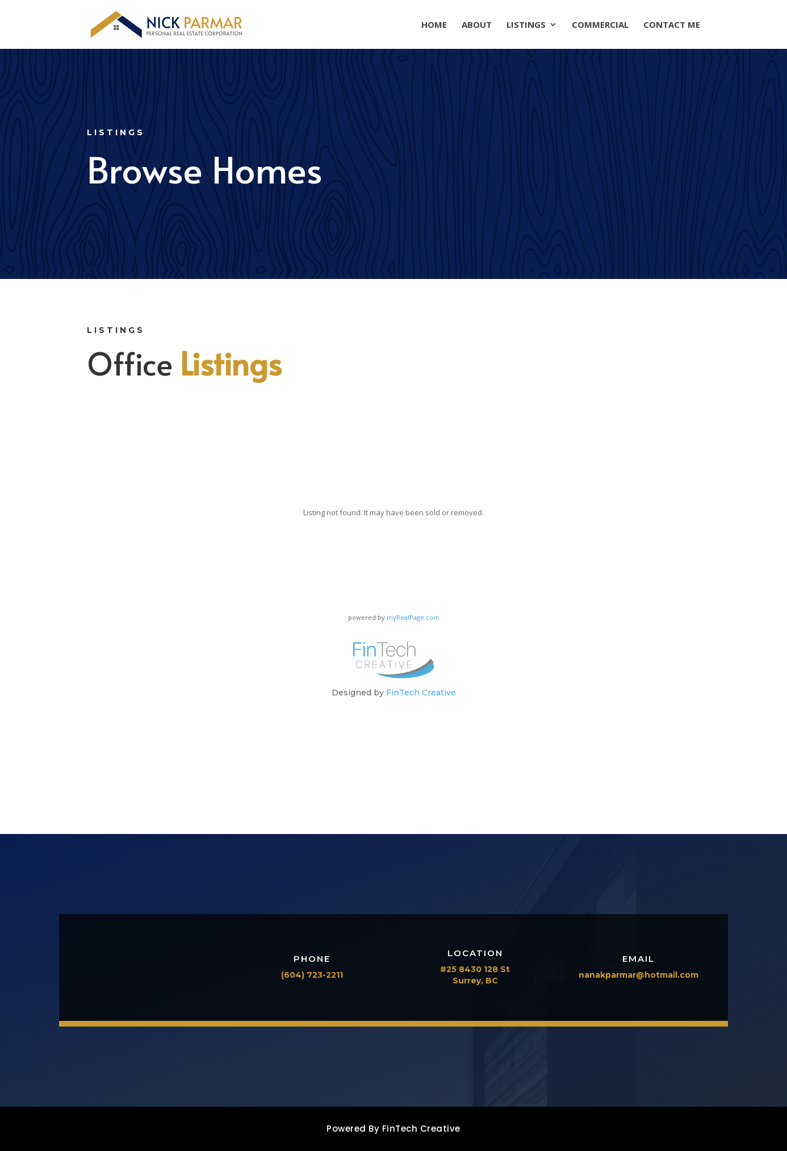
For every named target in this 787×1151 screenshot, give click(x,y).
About (477, 25)
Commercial (600, 25)
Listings (526, 25)
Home (434, 25)
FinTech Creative (421, 692)
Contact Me (671, 25)
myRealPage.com (413, 617)
